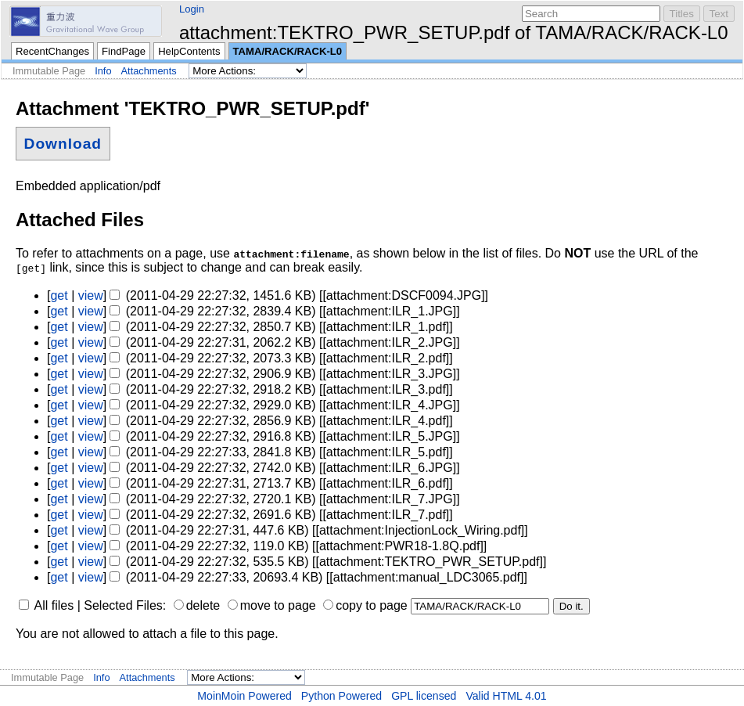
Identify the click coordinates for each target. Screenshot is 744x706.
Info (103, 71)
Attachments (149, 71)
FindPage (124, 51)
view (90, 295)
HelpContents (189, 51)
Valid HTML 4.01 (505, 696)
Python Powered (341, 696)
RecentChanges (52, 51)
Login (191, 9)
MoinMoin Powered (244, 696)
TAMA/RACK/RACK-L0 (288, 51)
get (58, 295)
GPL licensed (423, 696)
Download (63, 143)
